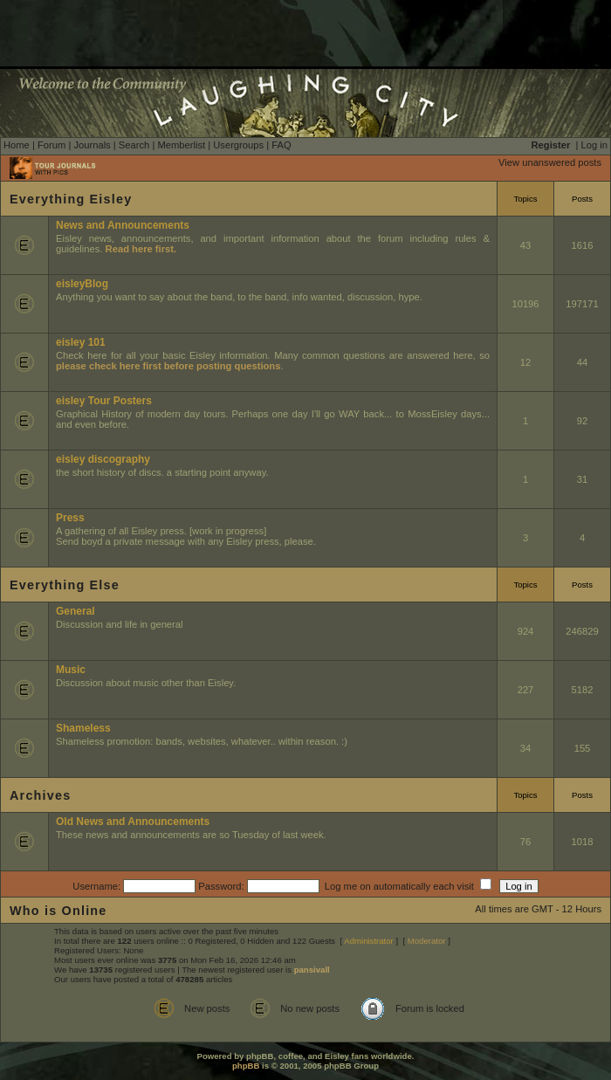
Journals (91, 145)
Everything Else (65, 585)
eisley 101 (81, 342)
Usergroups (238, 145)
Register (551, 145)
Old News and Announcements (132, 821)
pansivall (312, 969)
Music (71, 670)
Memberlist (181, 145)
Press (70, 518)
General (75, 611)
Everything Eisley (71, 199)
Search (134, 145)
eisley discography (103, 459)
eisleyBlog (82, 284)
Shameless (83, 728)
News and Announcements (122, 225)
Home (16, 145)
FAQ (281, 145)
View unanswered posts (549, 162)
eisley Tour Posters (104, 401)
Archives (40, 795)
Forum (51, 145)
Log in (594, 145)
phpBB (245, 1065)
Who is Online (58, 911)
